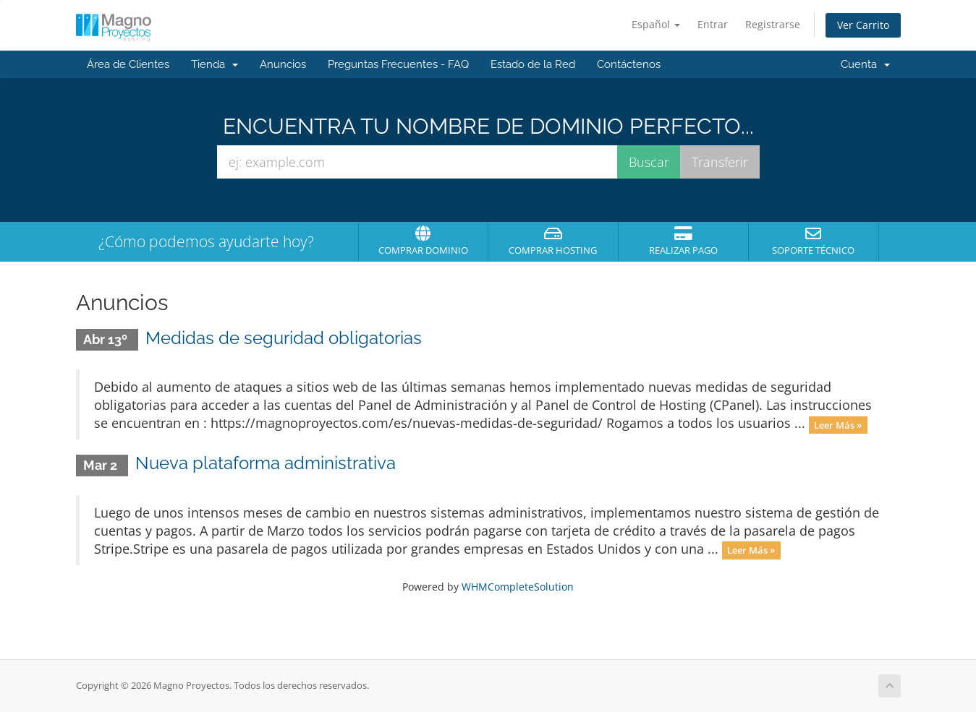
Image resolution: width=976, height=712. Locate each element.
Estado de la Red (533, 64)
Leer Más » (838, 424)
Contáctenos (629, 64)
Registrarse (772, 24)
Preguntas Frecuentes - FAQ (398, 64)
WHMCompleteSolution (518, 586)
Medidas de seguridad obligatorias (283, 337)
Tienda (214, 64)
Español (656, 24)
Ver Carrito (863, 25)
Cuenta (865, 64)
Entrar (712, 24)
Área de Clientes (128, 64)
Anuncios (283, 64)
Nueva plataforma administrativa (265, 462)
